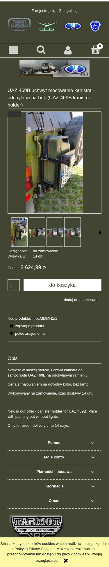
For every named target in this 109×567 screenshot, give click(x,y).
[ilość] (14, 285)
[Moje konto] (68, 50)
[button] (13, 50)
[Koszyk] (95, 49)
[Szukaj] (41, 49)
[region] (54, 68)
